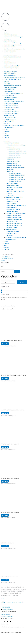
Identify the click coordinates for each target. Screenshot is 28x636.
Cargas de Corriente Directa (11, 105)
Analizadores (7, 39)
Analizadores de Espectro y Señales (13, 45)
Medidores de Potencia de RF (11, 67)
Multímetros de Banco (9, 73)
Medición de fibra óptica (10, 63)
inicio (2, 599)
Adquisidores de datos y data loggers (13, 37)
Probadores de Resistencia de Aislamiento (14, 77)
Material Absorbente (9, 99)
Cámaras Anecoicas (9, 95)
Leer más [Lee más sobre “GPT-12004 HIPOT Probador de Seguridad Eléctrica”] (5, 378)
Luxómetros (7, 59)
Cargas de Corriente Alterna (11, 103)
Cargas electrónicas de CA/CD (11, 107)
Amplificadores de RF (9, 89)
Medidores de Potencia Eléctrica (12, 69)
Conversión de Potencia (10, 117)
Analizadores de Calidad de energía (13, 43)
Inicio (2, 297)
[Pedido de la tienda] (10, 309)
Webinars (6, 135)
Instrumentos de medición (10, 35)
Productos (6, 33)
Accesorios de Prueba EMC (10, 87)
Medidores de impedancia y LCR (12, 65)
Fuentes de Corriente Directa (11, 113)
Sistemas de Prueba (9, 115)
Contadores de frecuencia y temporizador (14, 49)
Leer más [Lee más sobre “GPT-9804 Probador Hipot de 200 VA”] (5, 481)
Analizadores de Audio (9, 41)
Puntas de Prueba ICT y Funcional (12, 79)
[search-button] (17, 271)
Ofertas (6, 129)
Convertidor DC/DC (9, 121)
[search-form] (7, 271)
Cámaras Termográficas (10, 51)
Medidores (6, 61)
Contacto (6, 137)
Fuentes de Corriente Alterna (11, 111)
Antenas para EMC (8, 91)
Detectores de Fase (9, 53)
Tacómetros (7, 83)
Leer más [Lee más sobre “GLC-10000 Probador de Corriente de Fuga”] (5, 343)
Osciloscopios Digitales (9, 75)
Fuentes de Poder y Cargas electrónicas (14, 101)
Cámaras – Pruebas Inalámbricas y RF (13, 93)
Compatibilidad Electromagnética (12, 85)
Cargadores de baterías (10, 119)
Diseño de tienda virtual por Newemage (11, 632)
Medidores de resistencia (10, 71)
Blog (5, 133)
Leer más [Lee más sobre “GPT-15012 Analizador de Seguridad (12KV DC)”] (5, 413)
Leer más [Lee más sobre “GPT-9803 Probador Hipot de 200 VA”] (5, 447)
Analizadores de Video (9, 47)
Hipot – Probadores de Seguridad (12, 57)
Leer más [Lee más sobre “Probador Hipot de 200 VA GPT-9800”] (5, 580)
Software (6, 81)
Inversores (6, 123)
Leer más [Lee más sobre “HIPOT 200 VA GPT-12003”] (5, 546)
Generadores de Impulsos (10, 97)
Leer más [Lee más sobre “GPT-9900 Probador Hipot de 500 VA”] (5, 515)
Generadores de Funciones (10, 55)
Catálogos (6, 131)
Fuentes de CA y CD (9, 109)
